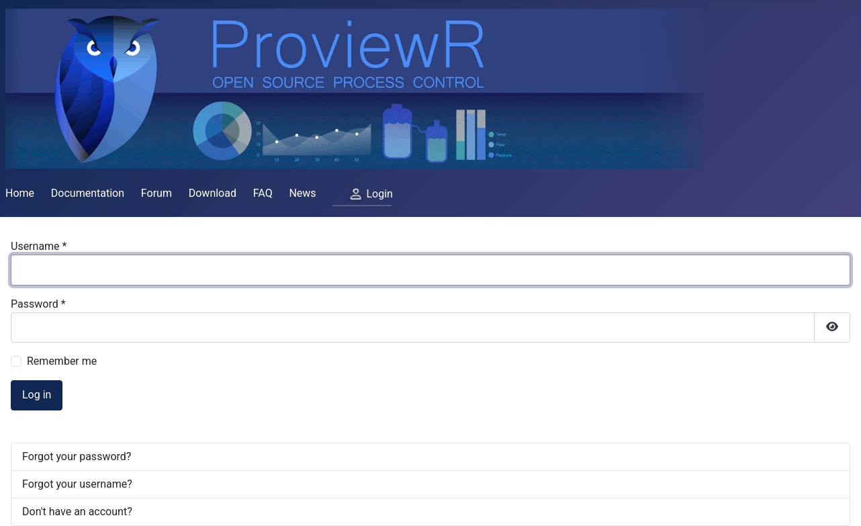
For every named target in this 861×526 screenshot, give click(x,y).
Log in (36, 394)
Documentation (87, 193)
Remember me (62, 361)
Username (38, 246)
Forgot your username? (77, 484)
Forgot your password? (76, 456)
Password (38, 304)
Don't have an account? (77, 511)
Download (212, 193)
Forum (156, 193)
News (302, 193)
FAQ (263, 193)
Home (19, 193)
